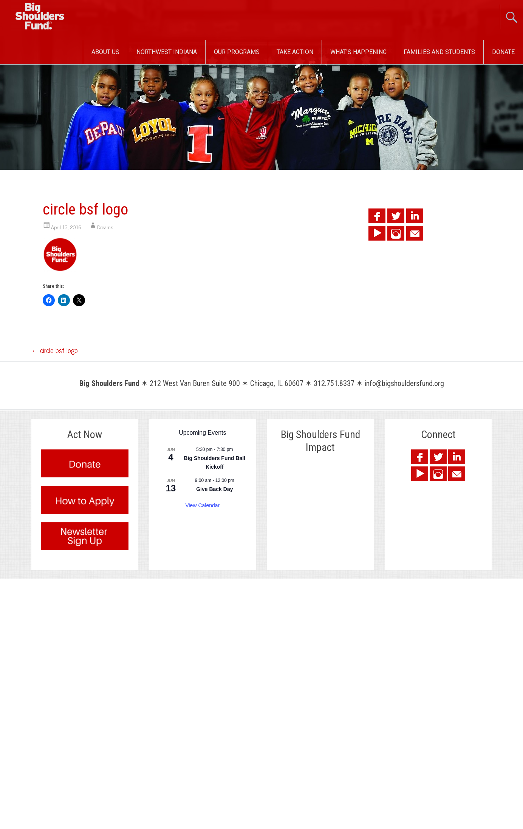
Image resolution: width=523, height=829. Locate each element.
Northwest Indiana (166, 52)
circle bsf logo (54, 350)
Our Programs (237, 52)
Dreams (105, 226)
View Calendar (202, 505)
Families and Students (439, 52)
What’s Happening (358, 52)
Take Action (295, 52)
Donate (503, 52)
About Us (105, 52)
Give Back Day (214, 489)
